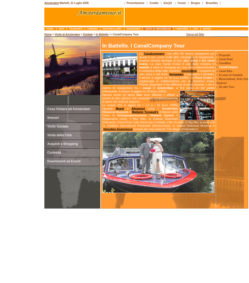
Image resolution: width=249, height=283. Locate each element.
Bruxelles (212, 3)
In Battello (102, 34)
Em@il (168, 3)
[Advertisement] (23, 112)
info (61, 28)
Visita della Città (59, 135)
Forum (182, 3)
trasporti (75, 28)
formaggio (176, 74)
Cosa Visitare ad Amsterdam (68, 109)
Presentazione (135, 3)
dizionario (133, 28)
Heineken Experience (118, 129)
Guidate (88, 34)
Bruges (195, 3)
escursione (189, 70)
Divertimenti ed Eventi (64, 161)
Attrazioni (138, 108)
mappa (207, 28)
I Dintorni (182, 28)
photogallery (112, 28)
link (195, 28)
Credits (153, 3)
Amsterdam (51, 3)
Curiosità (54, 152)
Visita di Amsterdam (158, 28)
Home (50, 28)
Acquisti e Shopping (62, 144)
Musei (120, 108)
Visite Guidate (57, 126)
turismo (92, 28)
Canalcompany (154, 53)
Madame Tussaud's (145, 112)
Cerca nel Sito (195, 34)
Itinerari (53, 118)
